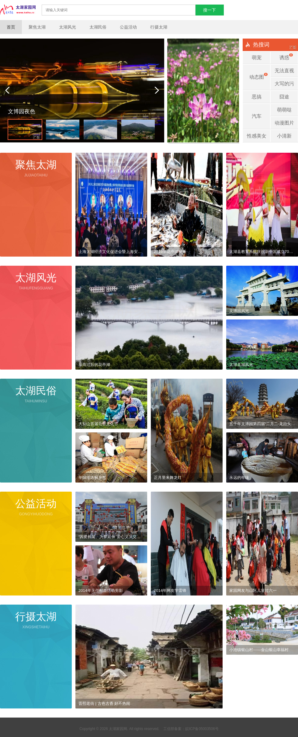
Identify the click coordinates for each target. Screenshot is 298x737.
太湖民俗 (97, 27)
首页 (11, 27)
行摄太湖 (158, 27)
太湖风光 (67, 27)
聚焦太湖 (37, 27)
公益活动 (128, 27)
